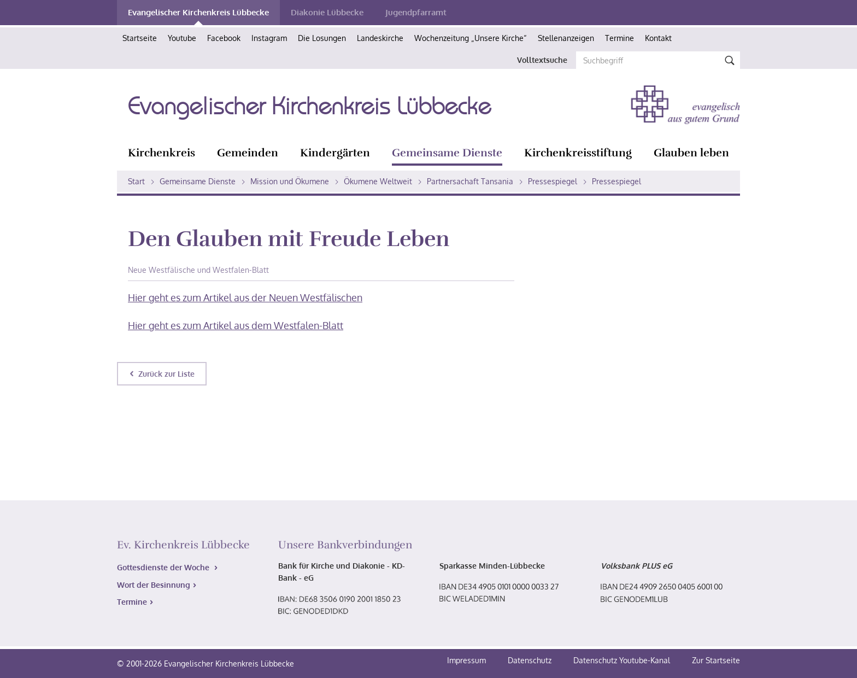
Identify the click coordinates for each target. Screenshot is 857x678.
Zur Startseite (716, 660)
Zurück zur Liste (166, 373)
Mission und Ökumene (289, 181)
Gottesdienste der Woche (164, 567)
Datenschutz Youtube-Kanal (621, 660)
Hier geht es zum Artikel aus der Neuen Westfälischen (245, 297)
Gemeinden (247, 153)
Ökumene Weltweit (378, 181)
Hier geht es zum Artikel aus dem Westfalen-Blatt (235, 325)
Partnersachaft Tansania (470, 181)
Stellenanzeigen (566, 38)
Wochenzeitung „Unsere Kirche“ (470, 38)
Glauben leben (691, 153)
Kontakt (658, 38)
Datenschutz (531, 660)
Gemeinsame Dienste (447, 153)
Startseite (139, 38)
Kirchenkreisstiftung (578, 153)
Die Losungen (322, 38)
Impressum (467, 660)
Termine (619, 38)
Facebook (223, 38)
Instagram (269, 38)
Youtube (182, 38)
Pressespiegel (552, 181)
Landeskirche (380, 38)
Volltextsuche (542, 60)
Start (136, 181)
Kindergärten (335, 153)
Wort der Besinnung (153, 584)
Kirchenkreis (161, 153)
